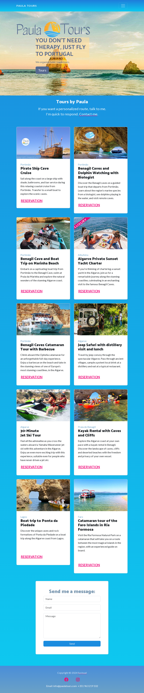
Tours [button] (42, 70)
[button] (11, 47)
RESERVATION (31, 201)
